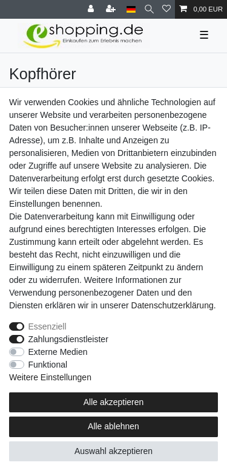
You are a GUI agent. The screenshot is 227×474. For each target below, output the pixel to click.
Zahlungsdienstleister (68, 339)
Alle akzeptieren (114, 402)
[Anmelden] (92, 9)
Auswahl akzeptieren (113, 451)
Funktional (48, 364)
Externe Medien (58, 352)
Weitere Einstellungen (50, 377)
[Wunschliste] (166, 9)
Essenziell (47, 326)
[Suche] (149, 9)
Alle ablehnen (113, 426)
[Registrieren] (112, 9)
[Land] (131, 9)
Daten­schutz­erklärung (172, 305)
